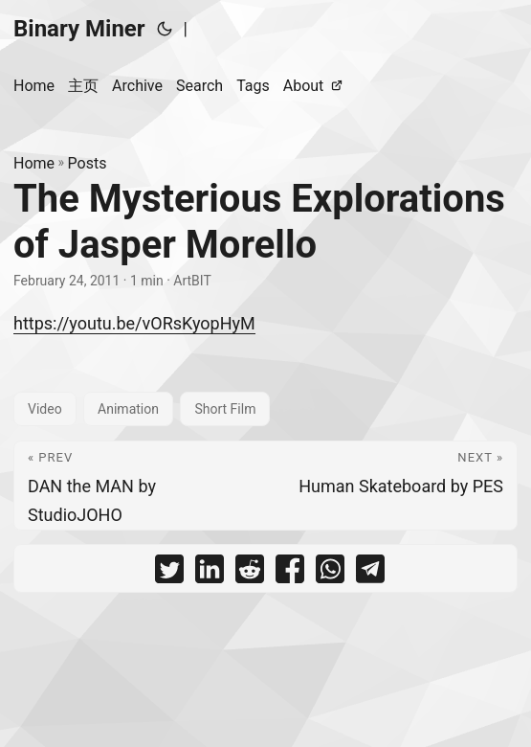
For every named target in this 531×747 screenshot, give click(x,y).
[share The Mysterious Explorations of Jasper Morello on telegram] (370, 573)
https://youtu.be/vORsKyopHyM (134, 323)
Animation (128, 409)
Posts (87, 163)
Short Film (224, 409)
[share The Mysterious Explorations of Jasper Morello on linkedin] (209, 573)
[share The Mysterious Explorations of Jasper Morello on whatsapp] (330, 573)
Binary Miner (79, 28)
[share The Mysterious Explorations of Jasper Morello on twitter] (169, 573)
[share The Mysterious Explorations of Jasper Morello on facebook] (290, 573)
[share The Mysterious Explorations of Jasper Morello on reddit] (249, 573)
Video (45, 409)
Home (34, 163)
